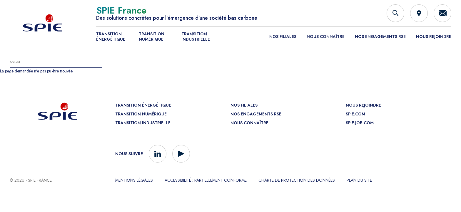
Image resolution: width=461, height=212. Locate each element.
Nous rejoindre (433, 36)
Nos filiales (282, 36)
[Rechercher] (395, 13)
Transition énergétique (110, 36)
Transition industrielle (195, 36)
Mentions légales (134, 180)
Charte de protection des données (296, 180)
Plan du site (359, 180)
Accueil (15, 61)
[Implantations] (418, 13)
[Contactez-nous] (442, 13)
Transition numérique (151, 36)
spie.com (355, 114)
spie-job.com (360, 123)
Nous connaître (326, 36)
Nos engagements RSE (380, 36)
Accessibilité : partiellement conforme (206, 180)
